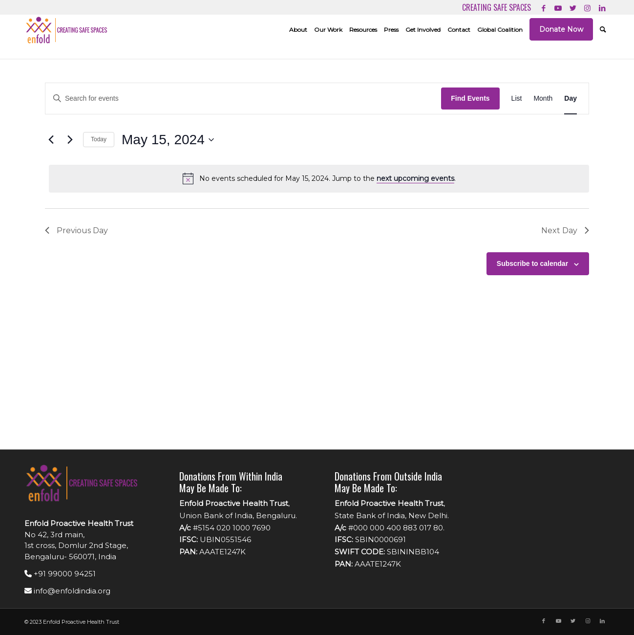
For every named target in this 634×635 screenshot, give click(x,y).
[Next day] (70, 140)
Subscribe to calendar (532, 263)
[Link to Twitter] (573, 7)
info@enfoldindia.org (67, 590)
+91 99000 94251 (60, 573)
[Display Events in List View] (516, 98)
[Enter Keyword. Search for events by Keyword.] (243, 98)
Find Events (470, 98)
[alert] (319, 178)
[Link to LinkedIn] (602, 7)
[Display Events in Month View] (542, 98)
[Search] (603, 29)
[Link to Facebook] (543, 7)
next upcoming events (415, 178)
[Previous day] (51, 140)
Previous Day (76, 230)
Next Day (565, 230)
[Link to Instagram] (587, 7)
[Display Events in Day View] (570, 98)
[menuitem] (298, 29)
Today (98, 139)
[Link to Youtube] (558, 7)
